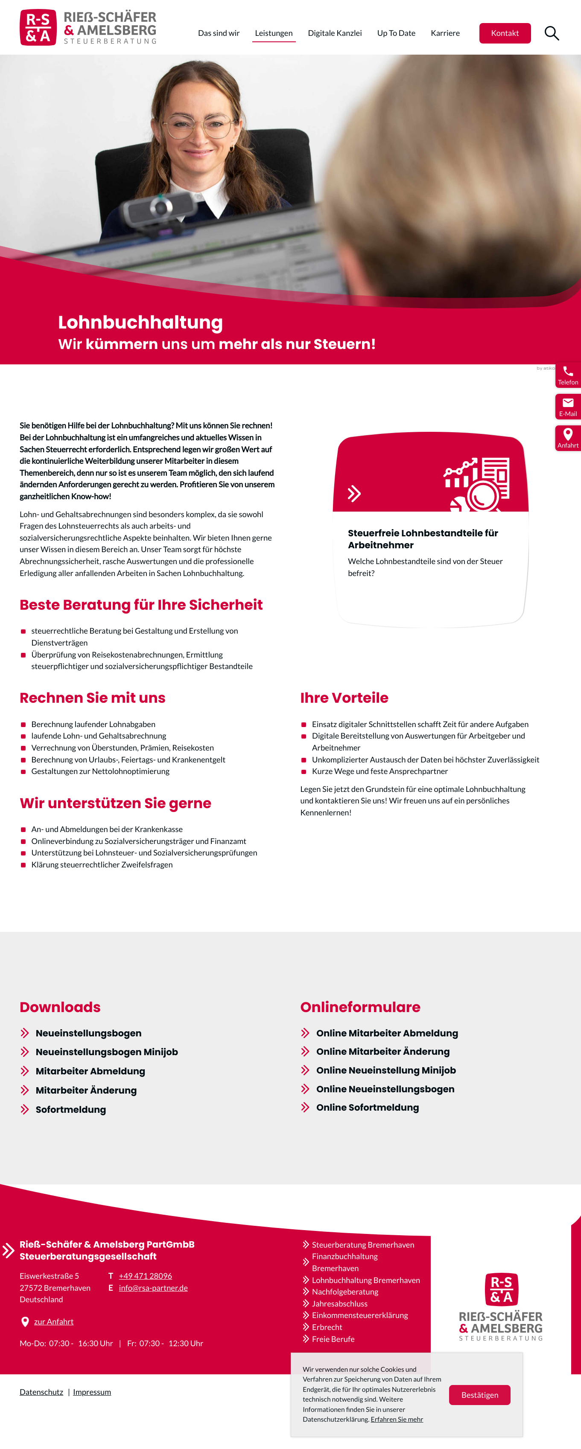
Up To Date (396, 33)
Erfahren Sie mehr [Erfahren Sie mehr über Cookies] (397, 1419)
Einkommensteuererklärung (360, 1315)
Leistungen (274, 33)
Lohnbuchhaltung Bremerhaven (366, 1280)
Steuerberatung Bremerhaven (363, 1244)
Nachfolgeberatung (345, 1291)
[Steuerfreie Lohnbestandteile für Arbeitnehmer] (451, 542)
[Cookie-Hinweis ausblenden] (480, 1395)
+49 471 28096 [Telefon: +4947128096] (145, 1275)
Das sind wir (219, 33)
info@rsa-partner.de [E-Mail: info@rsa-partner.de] (153, 1287)
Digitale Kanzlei (335, 33)
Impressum (92, 1392)
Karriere (445, 33)
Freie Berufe (333, 1339)
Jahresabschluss (340, 1303)
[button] (505, 33)
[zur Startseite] (88, 27)
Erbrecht (327, 1327)
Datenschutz (41, 1392)
